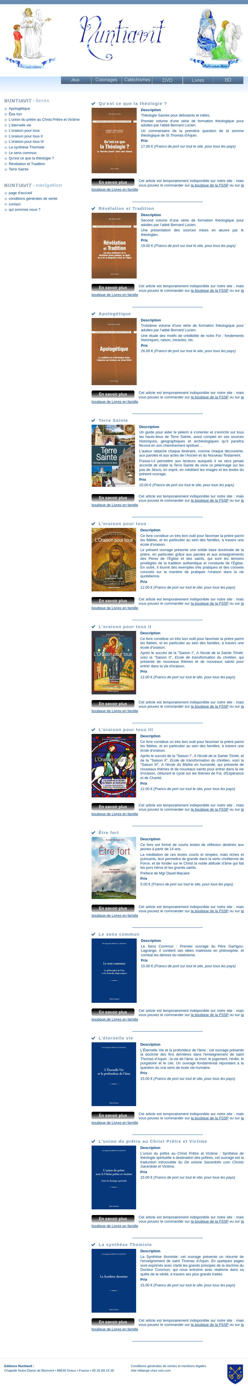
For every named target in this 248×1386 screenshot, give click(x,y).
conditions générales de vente (33, 198)
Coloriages (106, 80)
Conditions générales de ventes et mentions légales (168, 1366)
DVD (167, 80)
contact (15, 204)
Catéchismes (137, 80)
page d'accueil (20, 193)
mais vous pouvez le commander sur (191, 183)
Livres (198, 80)
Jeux (76, 80)
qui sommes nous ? (24, 209)
